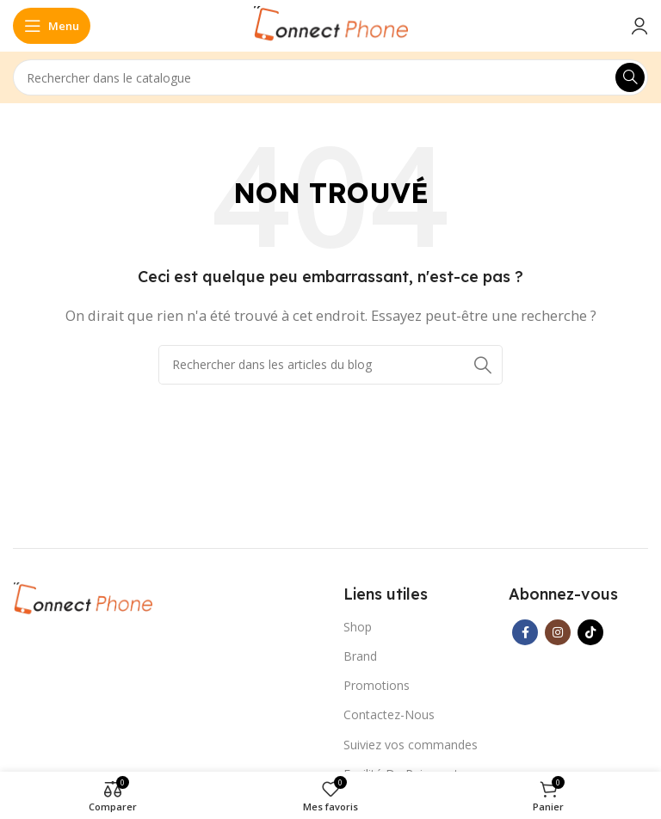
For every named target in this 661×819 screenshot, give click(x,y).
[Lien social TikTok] (590, 632)
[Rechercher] (330, 77)
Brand (360, 656)
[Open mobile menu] (51, 26)
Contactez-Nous (389, 714)
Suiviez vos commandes (410, 744)
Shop (357, 627)
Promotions (376, 685)
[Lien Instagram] (558, 632)
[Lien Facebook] (525, 632)
